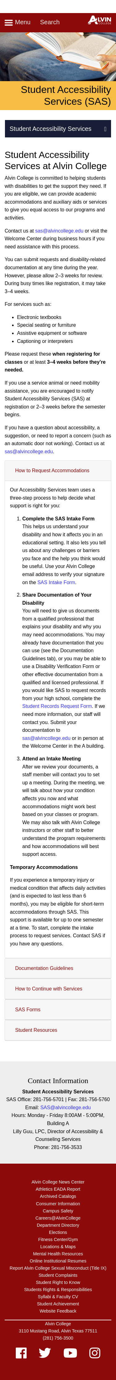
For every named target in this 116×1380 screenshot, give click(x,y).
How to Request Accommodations (52, 470)
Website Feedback (58, 1310)
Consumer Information (58, 1203)
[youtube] (70, 1355)
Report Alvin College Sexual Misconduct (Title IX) (58, 1268)
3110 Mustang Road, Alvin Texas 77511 (58, 1330)
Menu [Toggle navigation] (17, 22)
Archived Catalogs (58, 1196)
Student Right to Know (58, 1282)
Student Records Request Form (57, 706)
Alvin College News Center (58, 1181)
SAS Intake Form (56, 582)
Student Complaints (58, 1275)
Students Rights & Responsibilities (58, 1289)
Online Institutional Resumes (58, 1260)
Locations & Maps (57, 1246)
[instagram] (94, 1355)
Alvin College (58, 1323)
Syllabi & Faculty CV (58, 1296)
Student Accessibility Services (51, 128)
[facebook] (21, 1355)
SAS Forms (28, 1009)
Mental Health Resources (58, 1253)
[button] (105, 128)
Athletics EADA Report (58, 1189)
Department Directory (58, 1225)
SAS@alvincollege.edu (65, 1107)
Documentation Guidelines (44, 968)
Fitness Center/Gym (58, 1239)
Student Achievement (58, 1303)
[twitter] (45, 1355)
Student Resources (36, 1030)
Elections (58, 1232)
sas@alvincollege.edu (59, 230)
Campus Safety (58, 1210)
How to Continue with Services (48, 988)
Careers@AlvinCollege (58, 1218)
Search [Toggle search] (49, 22)
